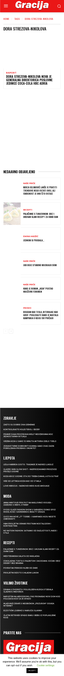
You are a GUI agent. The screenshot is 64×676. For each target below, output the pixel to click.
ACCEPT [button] (32, 671)
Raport (11, 73)
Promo (27, 308)
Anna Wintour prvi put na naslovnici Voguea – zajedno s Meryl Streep (27, 504)
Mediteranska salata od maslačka (21, 556)
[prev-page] (5, 331)
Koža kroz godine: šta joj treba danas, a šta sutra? (31, 476)
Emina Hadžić (30, 236)
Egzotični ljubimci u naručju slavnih (22, 610)
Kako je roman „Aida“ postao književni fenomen (38, 290)
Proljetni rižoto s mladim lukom (21, 573)
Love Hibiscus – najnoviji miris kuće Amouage (26, 486)
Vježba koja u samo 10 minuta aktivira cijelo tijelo (29, 441)
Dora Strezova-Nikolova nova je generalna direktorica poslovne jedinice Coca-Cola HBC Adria (29, 80)
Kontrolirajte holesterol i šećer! (21, 429)
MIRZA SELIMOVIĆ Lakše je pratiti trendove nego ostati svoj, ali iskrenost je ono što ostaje (40, 190)
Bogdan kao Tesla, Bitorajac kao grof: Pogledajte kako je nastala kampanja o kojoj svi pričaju (40, 315)
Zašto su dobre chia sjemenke (19, 425)
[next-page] (11, 331)
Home (6, 19)
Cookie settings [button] (45, 665)
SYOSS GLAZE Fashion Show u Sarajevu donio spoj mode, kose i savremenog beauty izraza (29, 511)
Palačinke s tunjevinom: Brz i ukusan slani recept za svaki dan (40, 215)
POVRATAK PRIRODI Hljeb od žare (20, 568)
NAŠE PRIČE (29, 183)
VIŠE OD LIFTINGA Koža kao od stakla (22, 481)
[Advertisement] (32, 129)
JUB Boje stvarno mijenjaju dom (40, 265)
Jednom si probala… (33, 240)
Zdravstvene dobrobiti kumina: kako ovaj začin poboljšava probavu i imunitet (28, 447)
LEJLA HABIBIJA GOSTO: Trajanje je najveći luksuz (28, 464)
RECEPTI (27, 210)
